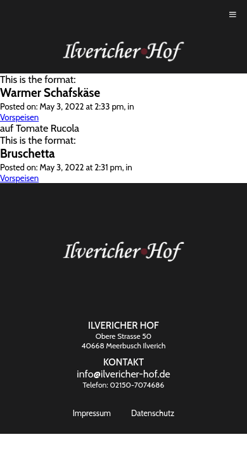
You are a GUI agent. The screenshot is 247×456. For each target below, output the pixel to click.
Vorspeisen (19, 117)
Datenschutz (152, 413)
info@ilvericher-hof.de (123, 374)
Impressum (92, 413)
